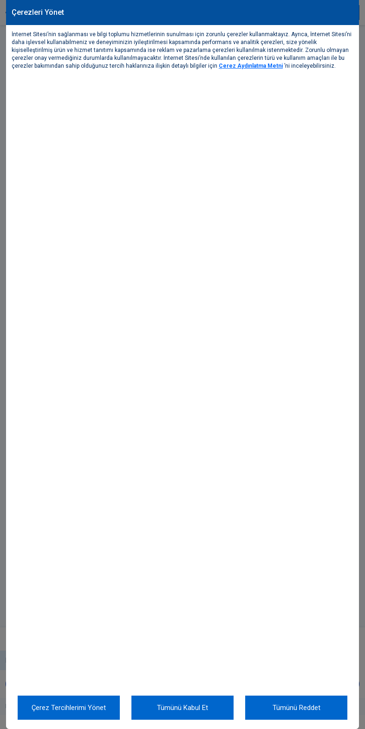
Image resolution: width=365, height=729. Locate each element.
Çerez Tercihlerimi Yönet (69, 707)
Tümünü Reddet (296, 707)
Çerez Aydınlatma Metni (251, 66)
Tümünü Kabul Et (182, 707)
